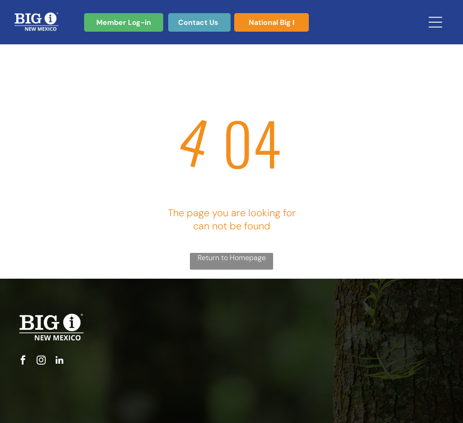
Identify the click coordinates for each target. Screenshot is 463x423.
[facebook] (23, 361)
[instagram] (41, 361)
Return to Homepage (232, 257)
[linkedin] (59, 361)
